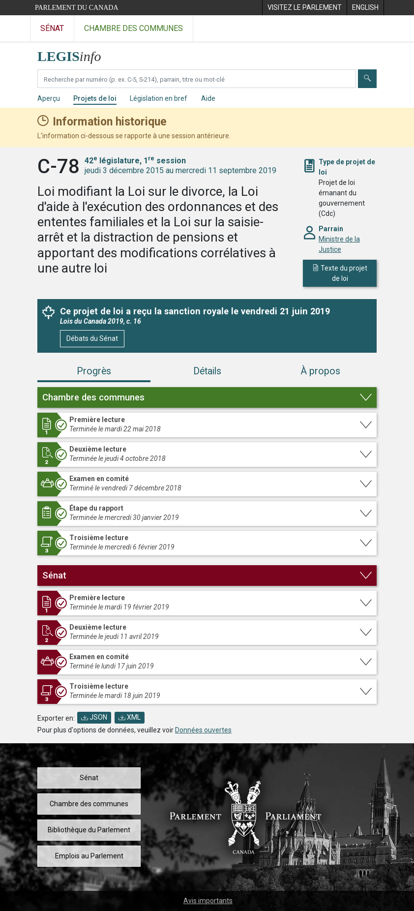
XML (129, 717)
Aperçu (48, 98)
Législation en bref (158, 98)
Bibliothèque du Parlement (89, 830)
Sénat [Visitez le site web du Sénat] (52, 28)
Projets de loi (95, 98)
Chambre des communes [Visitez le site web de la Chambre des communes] (133, 28)
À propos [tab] (320, 371)
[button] (207, 397)
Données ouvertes (203, 730)
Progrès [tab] (94, 371)
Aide (208, 98)
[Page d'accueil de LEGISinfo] (75, 53)
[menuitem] (304, 7)
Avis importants (208, 901)
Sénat (89, 778)
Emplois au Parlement (89, 856)
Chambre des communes (89, 804)
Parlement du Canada (76, 7)
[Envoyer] (367, 78)
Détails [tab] (207, 371)
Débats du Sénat (92, 338)
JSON (94, 717)
